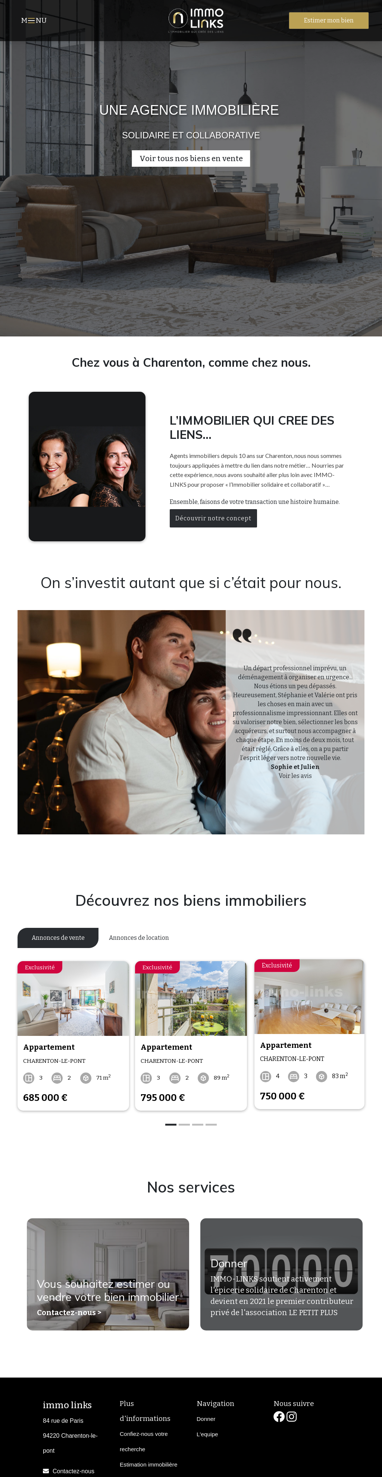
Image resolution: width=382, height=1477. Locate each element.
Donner (227, 1263)
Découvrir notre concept (213, 518)
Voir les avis (295, 775)
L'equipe (207, 1431)
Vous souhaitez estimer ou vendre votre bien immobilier (106, 1283)
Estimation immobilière (149, 1461)
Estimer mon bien (329, 20)
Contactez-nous (73, 1468)
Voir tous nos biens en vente (191, 158)
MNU (35, 21)
